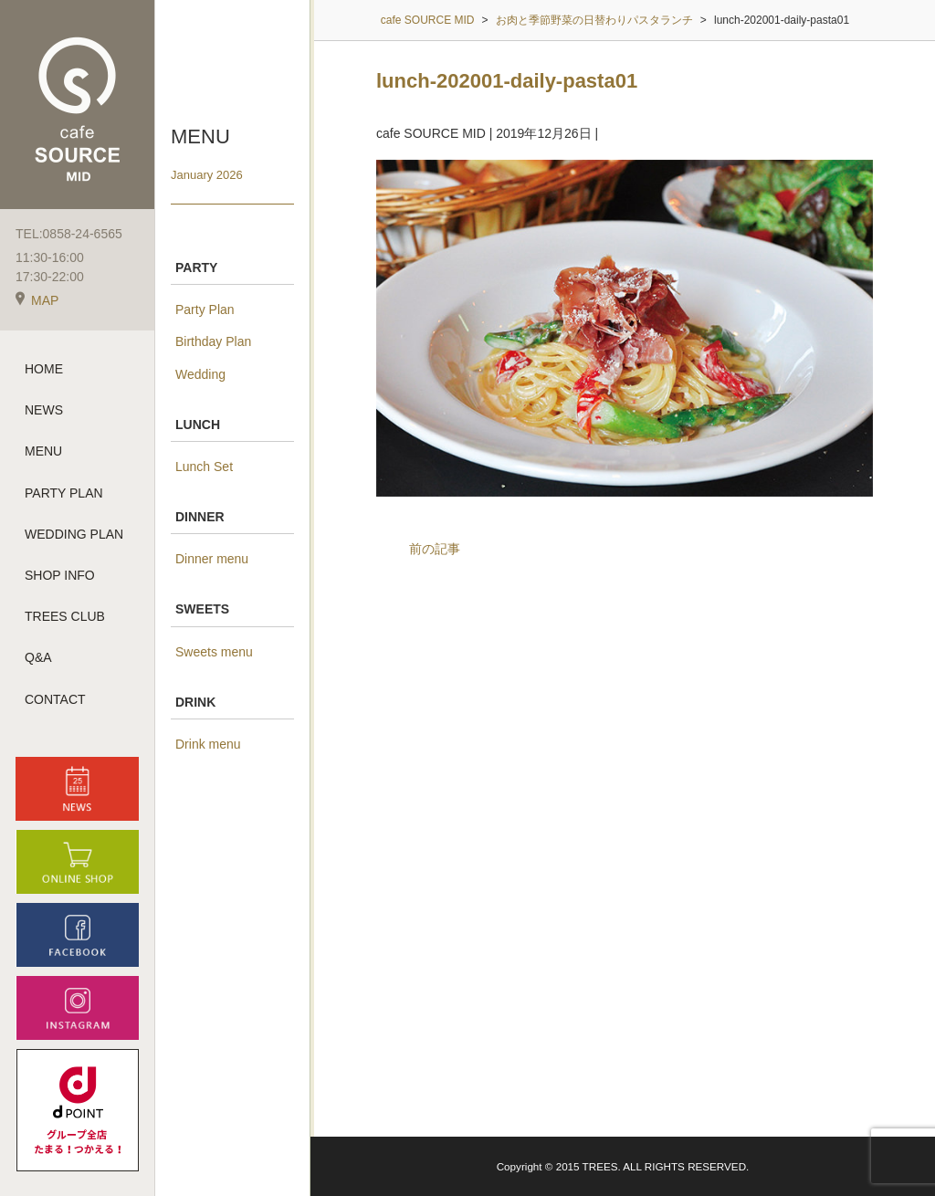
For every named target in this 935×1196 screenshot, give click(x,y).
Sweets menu (214, 652)
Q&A (38, 657)
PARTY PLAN (64, 493)
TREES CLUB (65, 616)
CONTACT (55, 699)
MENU (43, 451)
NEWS (44, 410)
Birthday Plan (213, 341)
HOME (44, 369)
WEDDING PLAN (74, 534)
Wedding (200, 374)
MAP (37, 300)
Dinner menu (211, 558)
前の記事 (434, 548)
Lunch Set (204, 466)
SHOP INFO (60, 575)
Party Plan (205, 309)
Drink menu (208, 744)
